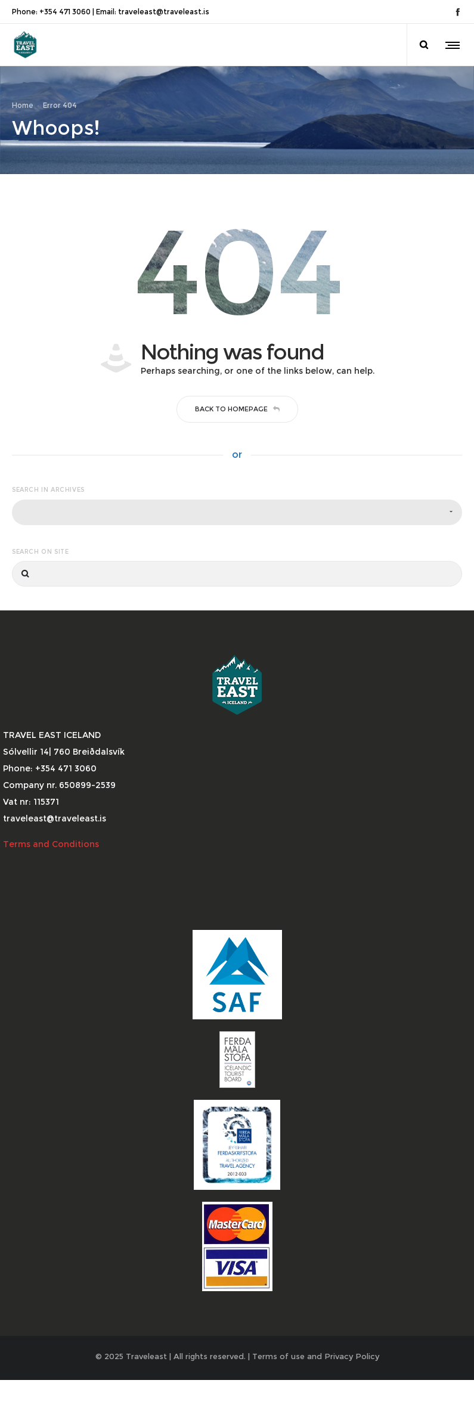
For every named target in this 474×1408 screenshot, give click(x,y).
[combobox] (237, 524)
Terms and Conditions (52, 856)
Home (22, 111)
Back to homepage (237, 421)
